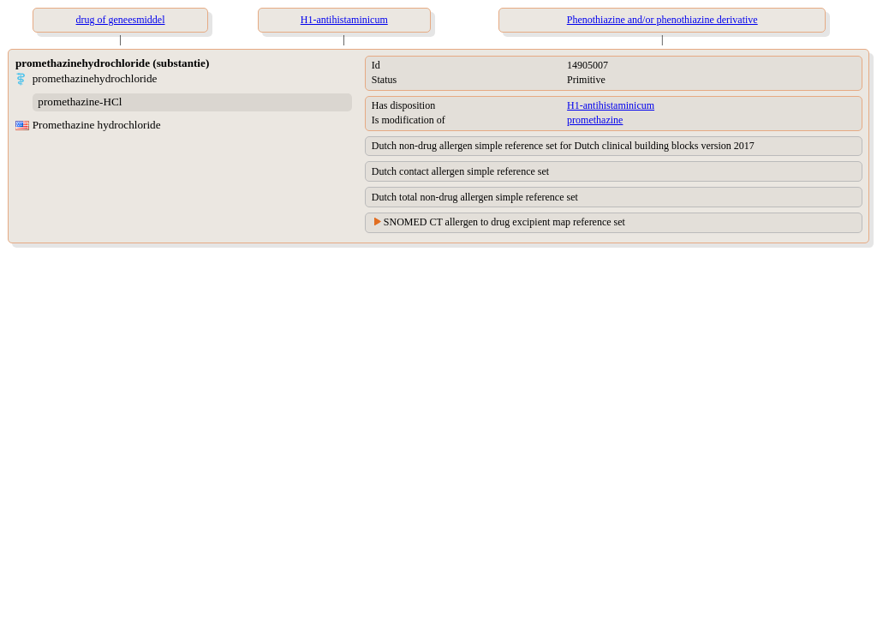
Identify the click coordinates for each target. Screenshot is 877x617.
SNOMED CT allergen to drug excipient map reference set (504, 222)
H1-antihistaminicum (610, 105)
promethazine (595, 120)
